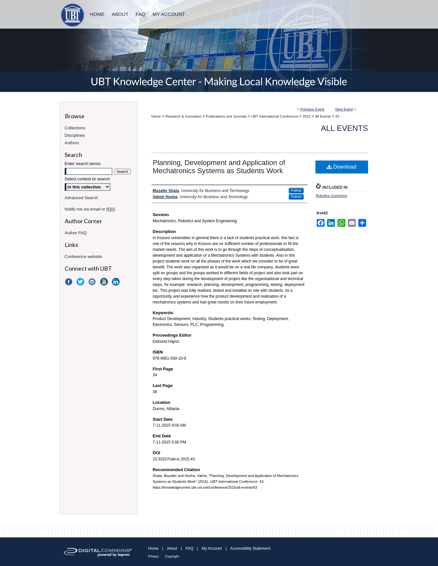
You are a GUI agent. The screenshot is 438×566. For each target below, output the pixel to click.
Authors (72, 142)
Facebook (69, 282)
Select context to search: (88, 178)
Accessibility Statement (250, 548)
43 (337, 116)
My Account (212, 548)
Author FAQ (76, 232)
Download (341, 167)
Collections (75, 127)
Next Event (344, 109)
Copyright (172, 556)
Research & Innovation (184, 116)
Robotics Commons (331, 196)
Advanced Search (81, 197)
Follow (296, 190)
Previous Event (312, 109)
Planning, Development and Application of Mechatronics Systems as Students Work (219, 167)
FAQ (189, 548)
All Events (323, 116)
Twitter (81, 282)
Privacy (153, 556)
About (172, 548)
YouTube (104, 282)
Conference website (83, 256)
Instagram (92, 282)
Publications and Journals (226, 116)
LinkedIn (116, 282)
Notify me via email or (90, 209)
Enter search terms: (83, 163)
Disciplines (75, 135)
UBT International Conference (275, 116)
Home (156, 116)
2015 (307, 116)
